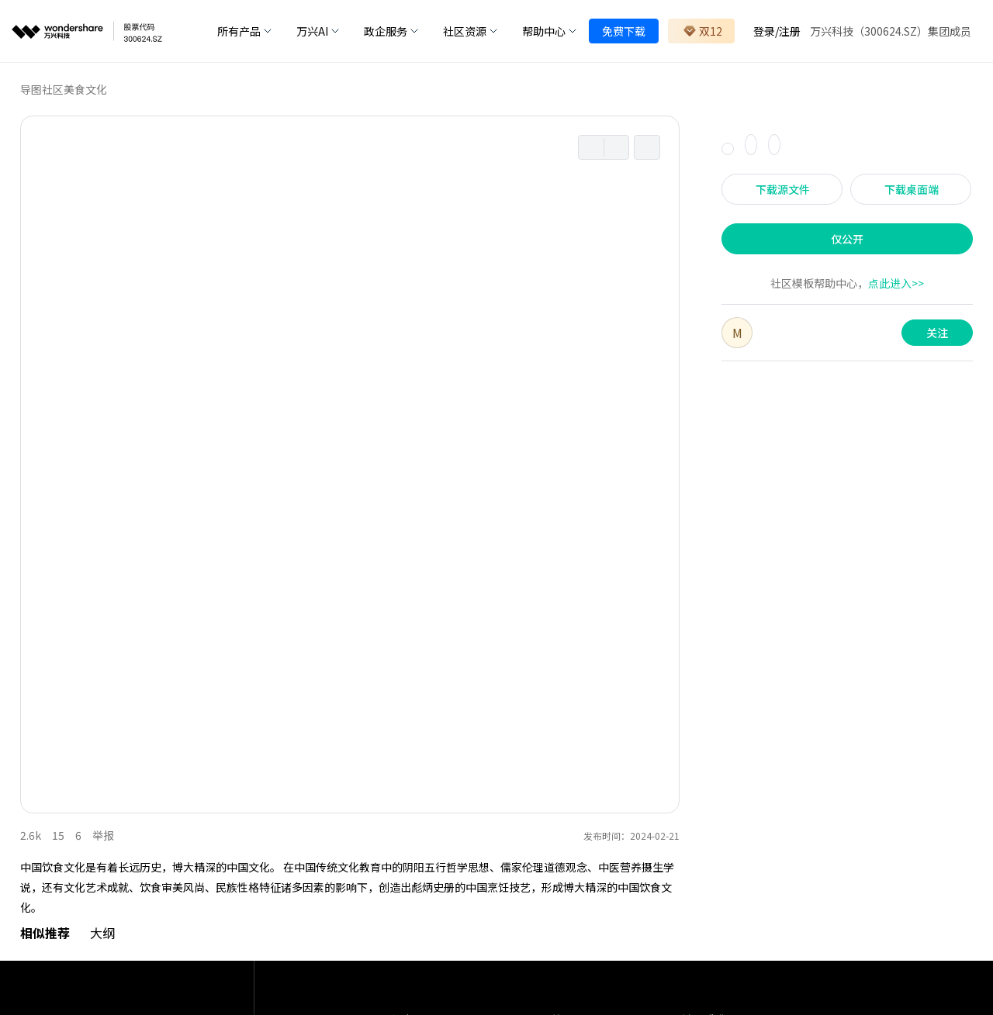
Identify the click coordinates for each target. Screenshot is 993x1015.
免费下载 (623, 31)
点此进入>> (896, 283)
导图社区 (42, 89)
